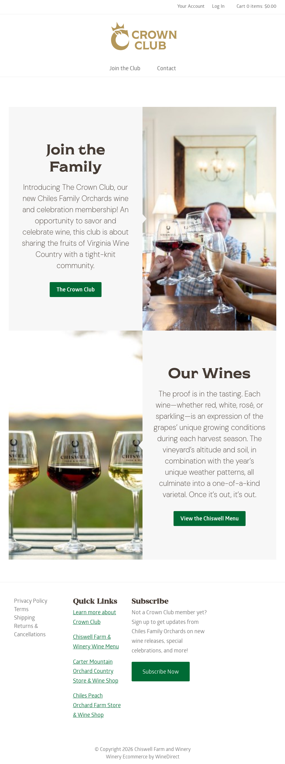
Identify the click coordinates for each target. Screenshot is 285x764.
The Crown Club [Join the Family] (76, 290)
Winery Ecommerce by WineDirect (142, 757)
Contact (166, 69)
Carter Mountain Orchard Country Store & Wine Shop (95, 672)
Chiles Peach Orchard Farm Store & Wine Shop (97, 706)
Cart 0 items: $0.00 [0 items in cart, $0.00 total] (256, 7)
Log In (218, 7)
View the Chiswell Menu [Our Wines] (209, 519)
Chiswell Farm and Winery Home (142, 39)
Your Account (191, 7)
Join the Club (124, 69)
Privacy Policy (30, 601)
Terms (21, 610)
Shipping (24, 618)
